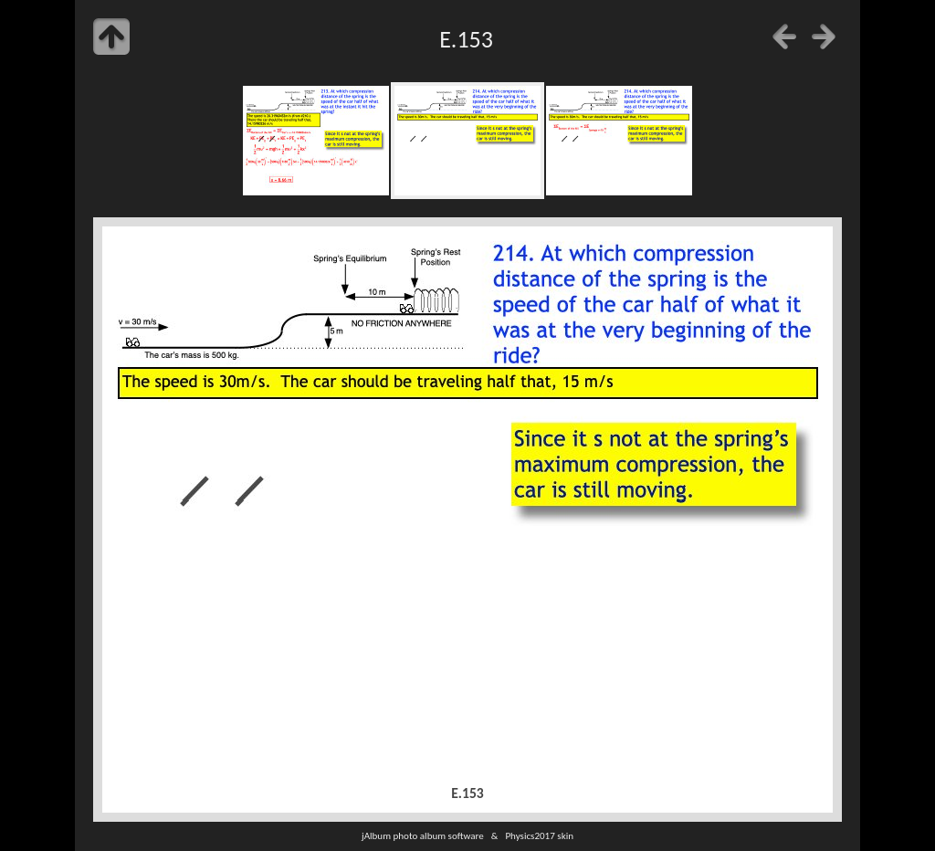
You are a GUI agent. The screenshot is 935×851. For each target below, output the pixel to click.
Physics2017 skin (539, 835)
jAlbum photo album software (423, 835)
